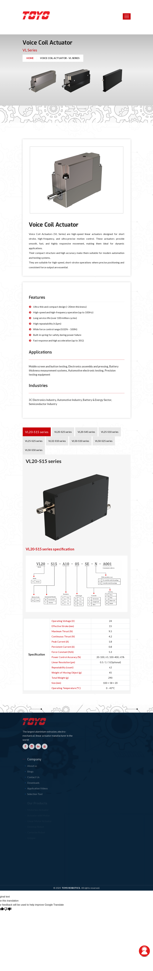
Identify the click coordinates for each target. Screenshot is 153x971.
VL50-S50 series (33, 450)
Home (30, 58)
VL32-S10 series (57, 441)
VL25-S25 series (33, 441)
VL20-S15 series (36, 432)
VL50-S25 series (103, 441)
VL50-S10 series (80, 441)
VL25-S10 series (109, 431)
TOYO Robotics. (71, 904)
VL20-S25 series (63, 431)
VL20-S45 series (86, 431)
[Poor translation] (7, 925)
